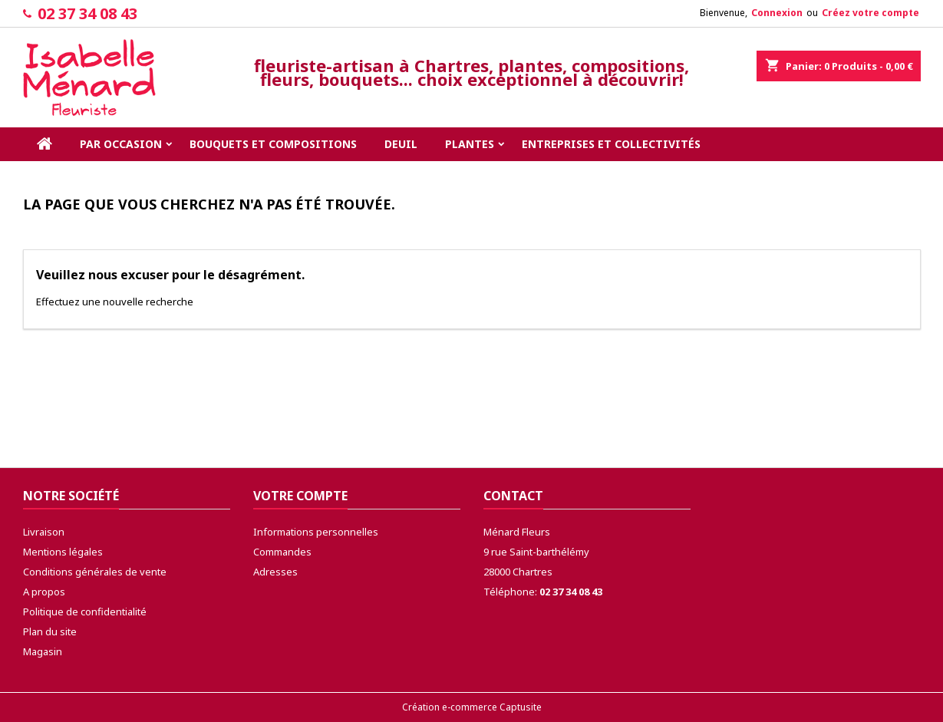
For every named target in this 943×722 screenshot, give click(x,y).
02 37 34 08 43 (87, 13)
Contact (513, 495)
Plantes (469, 144)
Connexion (777, 12)
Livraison (43, 532)
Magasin (42, 651)
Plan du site (50, 631)
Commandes (282, 552)
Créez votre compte (870, 12)
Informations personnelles (315, 532)
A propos (44, 591)
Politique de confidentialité (85, 611)
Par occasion (121, 144)
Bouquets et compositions (273, 144)
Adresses (275, 572)
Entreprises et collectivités (611, 144)
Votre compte (300, 495)
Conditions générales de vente (95, 572)
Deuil (400, 144)
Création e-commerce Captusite (472, 707)
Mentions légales (63, 552)
